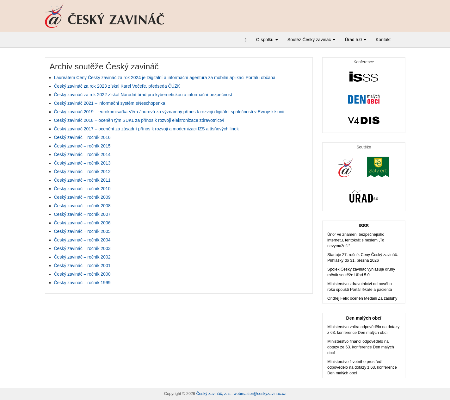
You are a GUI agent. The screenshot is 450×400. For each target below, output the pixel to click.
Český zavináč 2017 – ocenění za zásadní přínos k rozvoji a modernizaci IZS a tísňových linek (146, 128)
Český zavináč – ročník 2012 (82, 171)
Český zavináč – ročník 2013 (82, 163)
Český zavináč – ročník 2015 (82, 145)
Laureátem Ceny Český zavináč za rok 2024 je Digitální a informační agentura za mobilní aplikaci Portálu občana (164, 77)
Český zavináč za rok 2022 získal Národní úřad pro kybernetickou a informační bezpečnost (143, 94)
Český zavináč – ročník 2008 (82, 205)
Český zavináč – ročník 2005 (82, 231)
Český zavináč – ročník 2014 (82, 154)
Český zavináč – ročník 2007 (82, 214)
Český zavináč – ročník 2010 (82, 188)
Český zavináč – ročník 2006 (82, 222)
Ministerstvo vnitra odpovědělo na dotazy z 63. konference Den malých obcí (363, 330)
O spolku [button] (267, 39)
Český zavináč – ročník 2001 (82, 265)
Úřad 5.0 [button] (355, 39)
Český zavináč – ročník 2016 (82, 137)
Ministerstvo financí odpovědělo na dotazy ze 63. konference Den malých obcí (360, 347)
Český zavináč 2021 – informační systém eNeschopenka (109, 103)
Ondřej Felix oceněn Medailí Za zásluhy (362, 298)
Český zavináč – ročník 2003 (82, 248)
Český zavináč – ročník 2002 (82, 256)
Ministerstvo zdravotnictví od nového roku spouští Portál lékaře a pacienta (359, 287)
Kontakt (383, 39)
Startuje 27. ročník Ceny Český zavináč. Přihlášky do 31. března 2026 (362, 258)
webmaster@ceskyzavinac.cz (260, 393)
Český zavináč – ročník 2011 (82, 180)
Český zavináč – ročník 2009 (82, 197)
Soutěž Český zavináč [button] (311, 39)
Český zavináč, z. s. (213, 393)
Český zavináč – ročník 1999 (82, 282)
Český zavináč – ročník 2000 (82, 274)
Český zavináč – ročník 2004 (82, 239)
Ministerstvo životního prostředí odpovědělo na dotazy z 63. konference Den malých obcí (362, 367)
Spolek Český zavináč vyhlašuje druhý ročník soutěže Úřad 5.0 (361, 272)
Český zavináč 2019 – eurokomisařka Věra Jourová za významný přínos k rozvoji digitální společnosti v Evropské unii (169, 111)
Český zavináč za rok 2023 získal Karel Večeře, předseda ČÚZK (117, 86)
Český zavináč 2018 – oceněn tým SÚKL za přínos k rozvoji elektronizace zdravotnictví (139, 120)
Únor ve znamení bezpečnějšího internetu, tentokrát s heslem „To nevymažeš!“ (356, 240)
